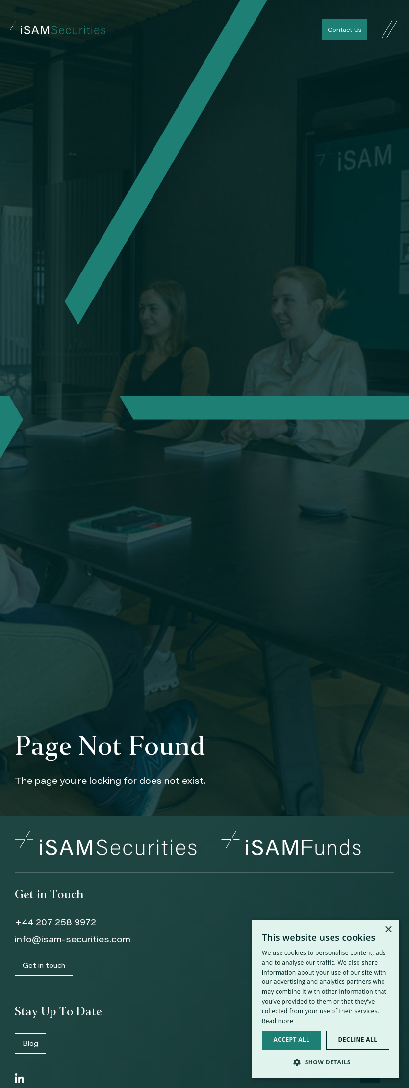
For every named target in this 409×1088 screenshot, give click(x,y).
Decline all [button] (358, 1039)
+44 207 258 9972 (55, 921)
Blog (30, 1043)
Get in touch (44, 965)
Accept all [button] (292, 1039)
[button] (325, 1062)
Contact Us (345, 29)
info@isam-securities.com (72, 939)
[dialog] (325, 999)
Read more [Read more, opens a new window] (277, 1021)
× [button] (388, 930)
